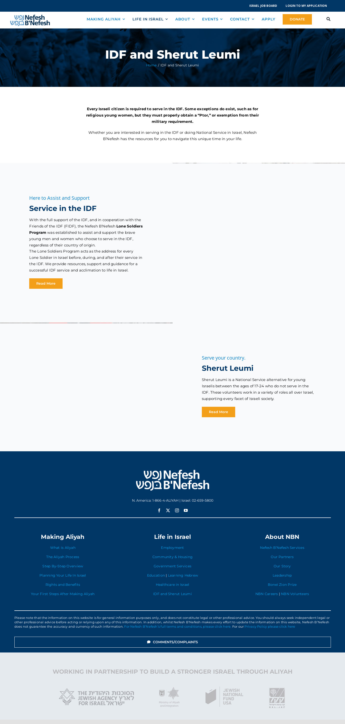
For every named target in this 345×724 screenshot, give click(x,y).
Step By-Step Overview (62, 566)
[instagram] (177, 510)
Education (156, 575)
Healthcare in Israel (172, 584)
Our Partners (282, 557)
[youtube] (186, 510)
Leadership (282, 575)
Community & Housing (172, 557)
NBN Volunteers (295, 594)
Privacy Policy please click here (269, 626)
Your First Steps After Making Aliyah (62, 594)
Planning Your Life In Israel (62, 575)
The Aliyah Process (62, 557)
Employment (172, 547)
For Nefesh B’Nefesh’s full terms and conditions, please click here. (177, 626)
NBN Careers (266, 594)
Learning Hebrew (183, 575)
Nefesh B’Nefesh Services (282, 547)
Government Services (172, 566)
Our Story (282, 566)
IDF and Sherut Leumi (172, 594)
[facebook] (159, 510)
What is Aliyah (62, 547)
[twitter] (168, 510)
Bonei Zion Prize (282, 584)
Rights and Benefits (63, 584)
